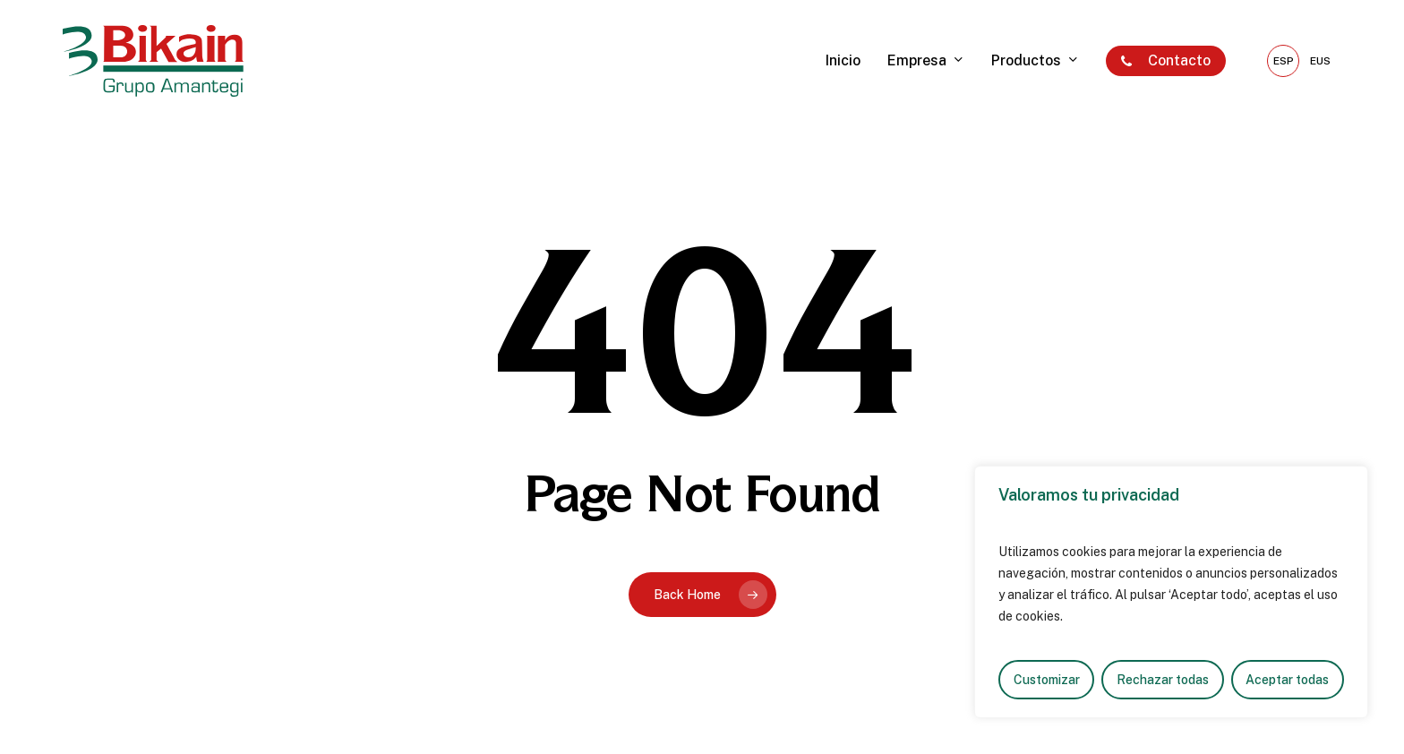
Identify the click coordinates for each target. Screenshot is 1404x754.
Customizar (1047, 680)
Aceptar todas (1287, 680)
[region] (1171, 592)
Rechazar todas (1163, 680)
